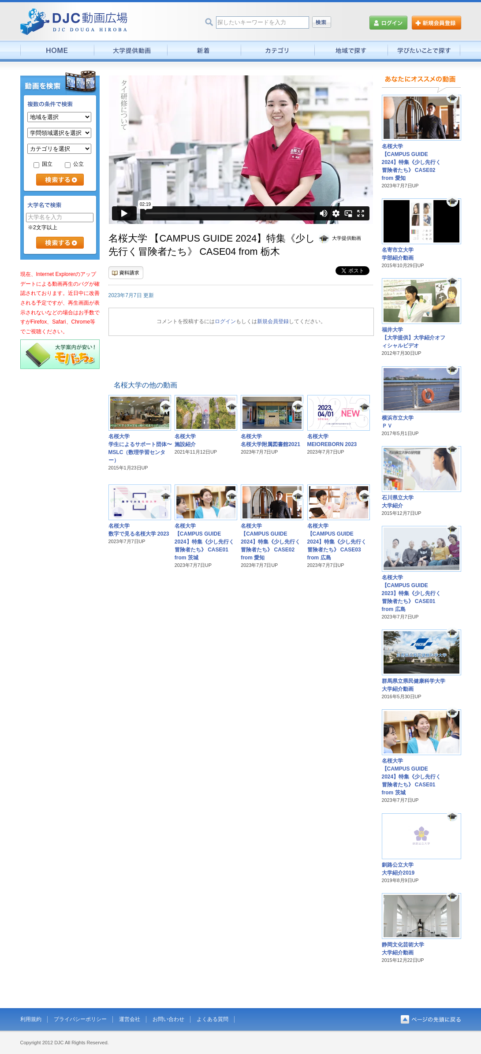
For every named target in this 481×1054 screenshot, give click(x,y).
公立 (74, 164)
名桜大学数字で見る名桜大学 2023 (138, 530)
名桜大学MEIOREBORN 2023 (332, 440)
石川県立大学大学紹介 (398, 502)
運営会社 (129, 1019)
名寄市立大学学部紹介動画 (398, 254)
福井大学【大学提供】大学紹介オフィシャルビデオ (413, 338)
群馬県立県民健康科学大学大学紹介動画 (413, 685)
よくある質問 (212, 1019)
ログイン (225, 321)
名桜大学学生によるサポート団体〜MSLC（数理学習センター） (140, 448)
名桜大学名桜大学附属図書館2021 (270, 440)
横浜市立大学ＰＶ (398, 422)
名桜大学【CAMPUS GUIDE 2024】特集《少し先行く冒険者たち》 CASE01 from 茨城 (204, 542)
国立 (43, 164)
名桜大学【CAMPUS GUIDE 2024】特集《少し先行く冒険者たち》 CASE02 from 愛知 (270, 542)
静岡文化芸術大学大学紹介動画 (403, 949)
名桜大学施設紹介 (185, 440)
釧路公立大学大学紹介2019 (398, 869)
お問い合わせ (168, 1019)
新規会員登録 (273, 321)
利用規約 (30, 1019)
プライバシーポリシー (80, 1019)
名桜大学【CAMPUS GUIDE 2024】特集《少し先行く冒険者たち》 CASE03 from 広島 (337, 542)
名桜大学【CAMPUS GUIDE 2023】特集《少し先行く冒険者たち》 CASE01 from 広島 (411, 593)
